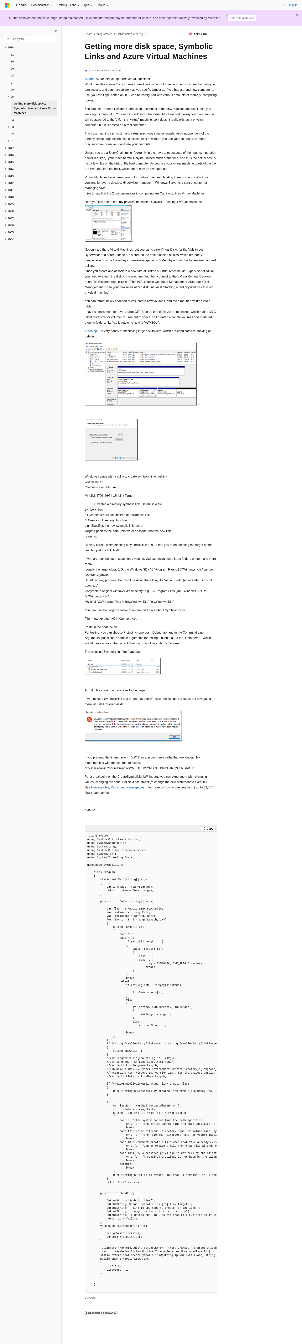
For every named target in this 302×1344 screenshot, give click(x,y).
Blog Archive (104, 34)
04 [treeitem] (12, 120)
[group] (151, 1062)
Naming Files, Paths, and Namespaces (117, 787)
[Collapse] (56, 31)
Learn (89, 34)
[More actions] (214, 34)
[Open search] (284, 5)
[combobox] (31, 39)
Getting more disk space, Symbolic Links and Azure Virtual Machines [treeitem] (35, 108)
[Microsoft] (7, 5)
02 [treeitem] (12, 134)
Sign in (293, 5)
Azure (89, 79)
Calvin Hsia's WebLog (130, 34)
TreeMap (91, 331)
